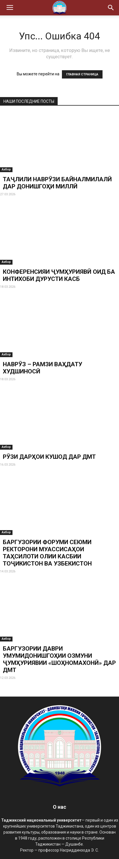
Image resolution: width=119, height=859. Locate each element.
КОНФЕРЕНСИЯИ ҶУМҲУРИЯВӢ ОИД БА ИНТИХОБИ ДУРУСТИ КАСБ (59, 275)
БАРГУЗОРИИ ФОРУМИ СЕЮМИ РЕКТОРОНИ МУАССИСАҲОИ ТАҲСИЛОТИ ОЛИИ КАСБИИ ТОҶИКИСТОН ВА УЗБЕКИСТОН (47, 553)
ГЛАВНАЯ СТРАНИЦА (82, 74)
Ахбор (6, 169)
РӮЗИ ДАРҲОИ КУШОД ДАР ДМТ (49, 456)
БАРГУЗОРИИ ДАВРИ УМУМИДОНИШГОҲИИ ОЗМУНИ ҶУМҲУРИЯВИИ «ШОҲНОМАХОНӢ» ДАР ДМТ (59, 659)
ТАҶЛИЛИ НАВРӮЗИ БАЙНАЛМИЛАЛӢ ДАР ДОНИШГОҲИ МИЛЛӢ (57, 183)
